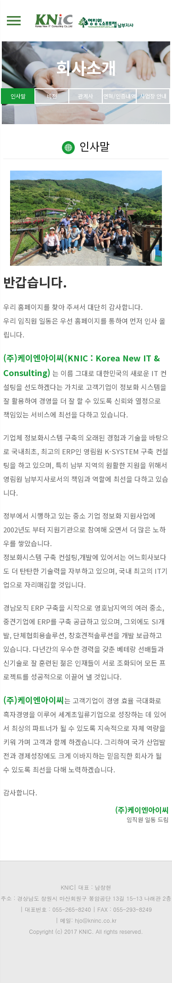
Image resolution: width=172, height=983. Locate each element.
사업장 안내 (153, 96)
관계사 (85, 96)
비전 (52, 96)
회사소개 (86, 67)
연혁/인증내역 (119, 96)
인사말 (18, 96)
